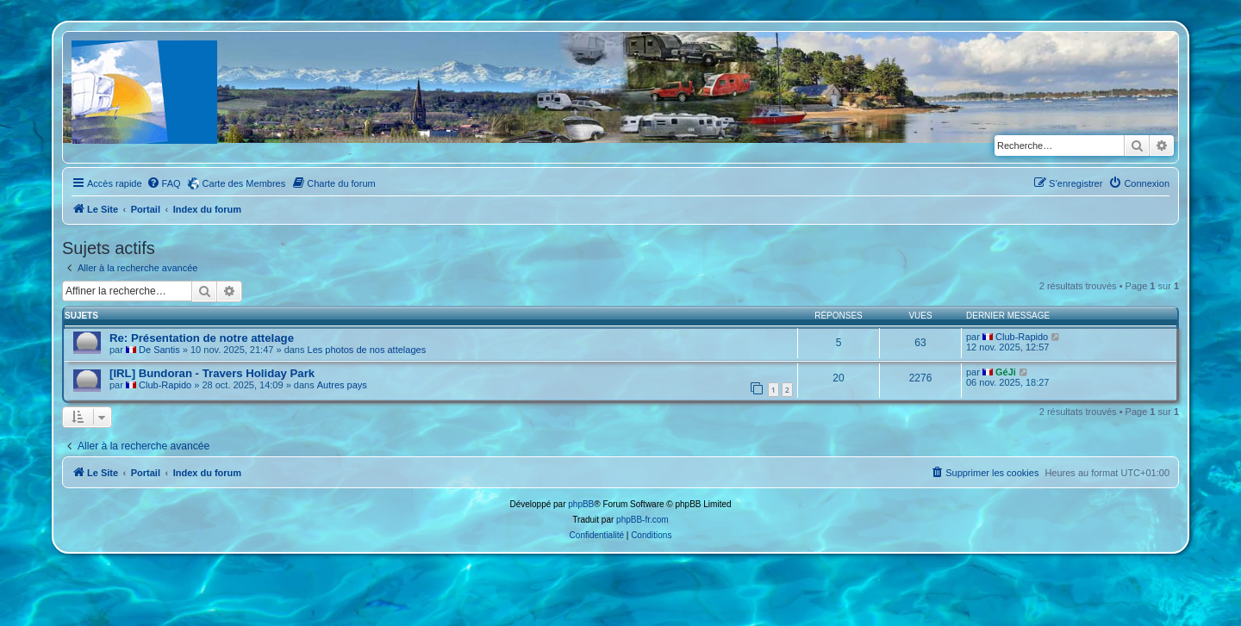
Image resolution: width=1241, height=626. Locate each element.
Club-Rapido (1021, 337)
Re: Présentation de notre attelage (201, 338)
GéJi (1005, 372)
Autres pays (342, 385)
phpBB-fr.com (642, 519)
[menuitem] (164, 183)
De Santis (159, 349)
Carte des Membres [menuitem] (244, 183)
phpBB (581, 504)
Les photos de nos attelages (367, 349)
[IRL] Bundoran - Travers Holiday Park (212, 373)
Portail (145, 209)
